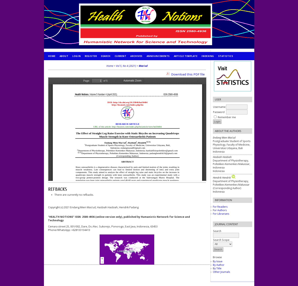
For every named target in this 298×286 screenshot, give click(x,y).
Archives (136, 56)
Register (91, 56)
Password (219, 112)
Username (219, 107)
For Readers (220, 206)
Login (76, 56)
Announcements (158, 56)
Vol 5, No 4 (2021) (126, 66)
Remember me (227, 117)
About (64, 56)
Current (120, 56)
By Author (218, 265)
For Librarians (221, 213)
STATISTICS (225, 56)
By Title (217, 268)
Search (105, 56)
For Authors (220, 210)
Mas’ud (143, 66)
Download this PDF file (188, 74)
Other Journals (221, 272)
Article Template (186, 56)
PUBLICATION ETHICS (61, 64)
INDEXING (207, 56)
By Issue (218, 261)
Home (51, 56)
